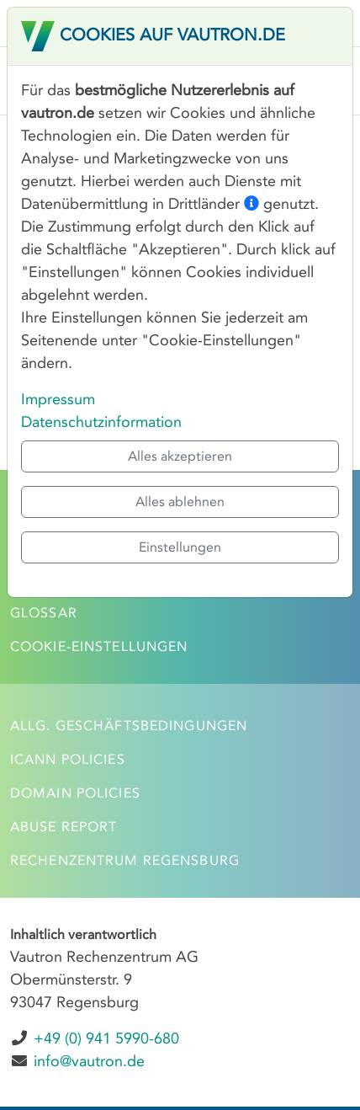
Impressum (58, 399)
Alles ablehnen (180, 502)
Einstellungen (180, 547)
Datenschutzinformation (101, 422)
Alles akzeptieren (180, 456)
